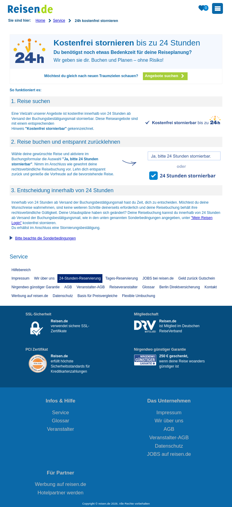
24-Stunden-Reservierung (80, 278)
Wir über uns (44, 278)
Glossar (148, 287)
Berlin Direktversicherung (180, 287)
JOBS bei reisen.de (158, 278)
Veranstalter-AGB (90, 287)
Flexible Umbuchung (138, 296)
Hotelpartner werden (60, 493)
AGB (68, 287)
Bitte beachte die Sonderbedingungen (45, 238)
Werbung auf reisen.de (29, 296)
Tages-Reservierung (121, 278)
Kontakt (211, 287)
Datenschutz (63, 296)
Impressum (20, 278)
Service (59, 20)
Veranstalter (60, 429)
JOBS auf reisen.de (169, 454)
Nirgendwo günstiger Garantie (35, 287)
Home (40, 20)
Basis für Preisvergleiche (98, 296)
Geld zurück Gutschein (196, 278)
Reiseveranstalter (123, 287)
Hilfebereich (21, 270)
